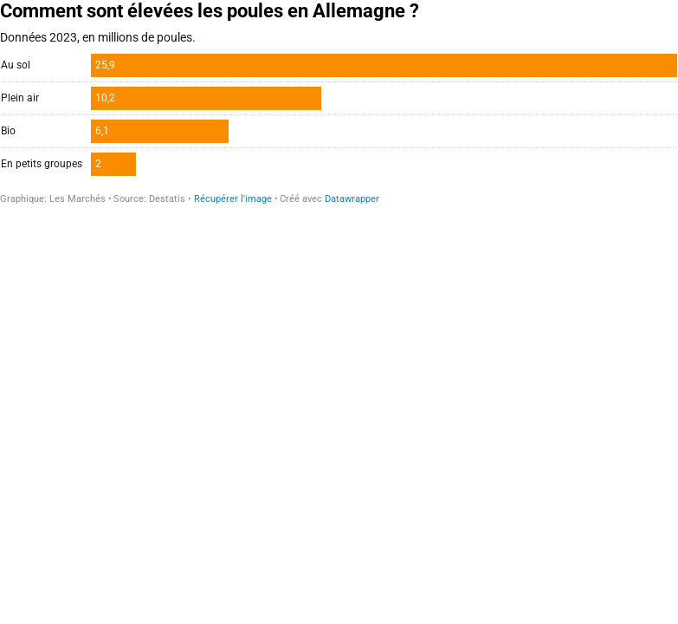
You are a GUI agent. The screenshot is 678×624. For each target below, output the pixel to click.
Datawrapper (352, 199)
